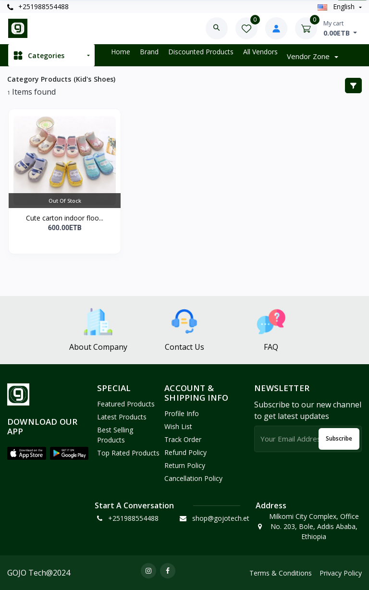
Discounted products (201, 51)
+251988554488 (38, 6)
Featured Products (126, 403)
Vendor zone (309, 56)
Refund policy (185, 452)
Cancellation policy (193, 478)
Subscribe (339, 438)
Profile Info (181, 413)
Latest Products (122, 416)
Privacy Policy (341, 573)
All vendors (260, 51)
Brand (149, 51)
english (337, 6)
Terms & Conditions (280, 573)
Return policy (184, 465)
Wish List (178, 426)
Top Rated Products (128, 452)
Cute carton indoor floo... (64, 217)
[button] (26, 453)
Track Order (182, 439)
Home (120, 51)
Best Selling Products (115, 434)
